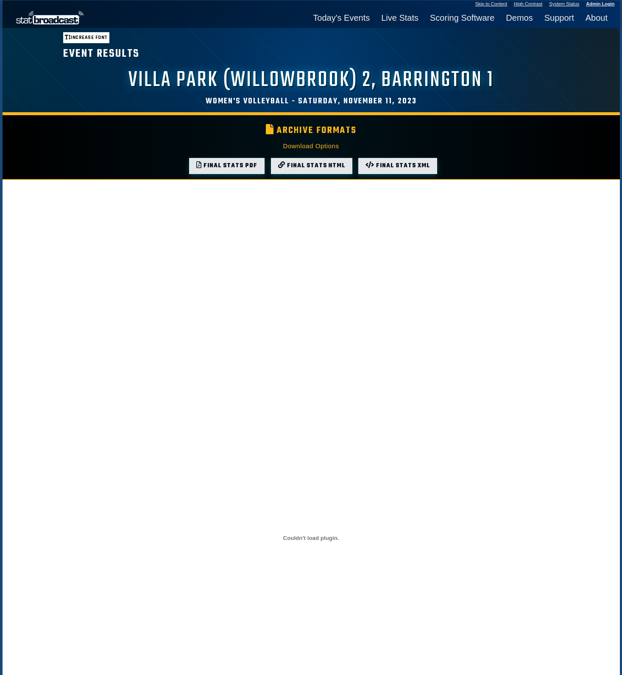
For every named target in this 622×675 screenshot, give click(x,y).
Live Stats (399, 17)
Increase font (86, 37)
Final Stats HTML (311, 166)
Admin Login (600, 3)
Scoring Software (462, 17)
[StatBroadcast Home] (85, 17)
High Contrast (528, 3)
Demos (519, 17)
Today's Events (341, 17)
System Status (564, 3)
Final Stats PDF (226, 166)
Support (559, 17)
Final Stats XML (397, 166)
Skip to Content (491, 3)
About (597, 17)
